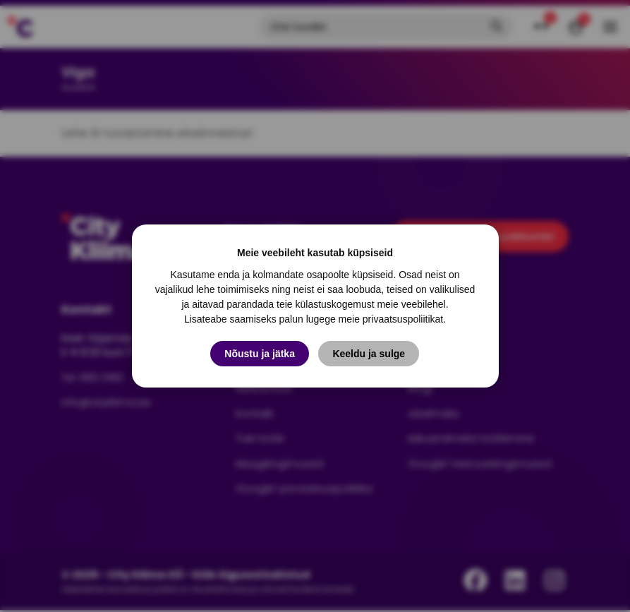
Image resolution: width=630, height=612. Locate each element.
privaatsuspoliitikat (403, 319)
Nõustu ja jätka (259, 353)
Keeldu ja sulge (369, 353)
